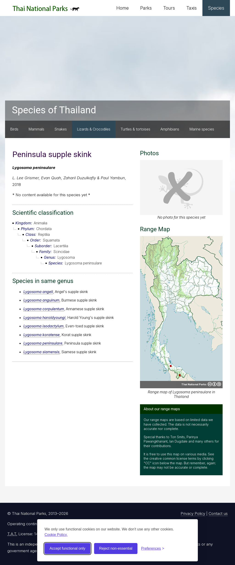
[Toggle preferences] (152, 548)
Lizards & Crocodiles (93, 129)
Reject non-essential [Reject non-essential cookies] (115, 548)
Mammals (36, 129)
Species (216, 8)
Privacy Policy (193, 513)
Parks (146, 8)
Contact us (218, 513)
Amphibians (169, 129)
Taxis (191, 8)
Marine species (201, 129)
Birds (14, 129)
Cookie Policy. (56, 535)
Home (122, 8)
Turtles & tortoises (135, 129)
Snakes (60, 129)
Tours (169, 8)
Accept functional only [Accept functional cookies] (67, 548)
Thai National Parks (46, 10)
